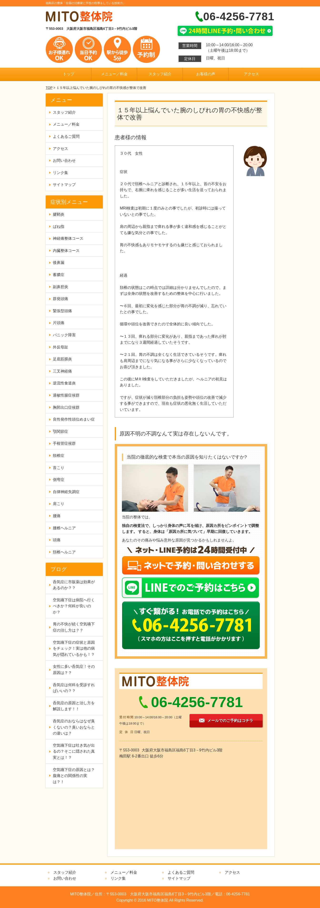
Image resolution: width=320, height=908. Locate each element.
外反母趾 (60, 347)
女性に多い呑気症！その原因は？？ (74, 669)
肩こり (58, 504)
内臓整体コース (66, 251)
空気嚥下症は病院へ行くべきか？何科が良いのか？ (74, 606)
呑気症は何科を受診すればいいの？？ (74, 688)
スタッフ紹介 (160, 74)
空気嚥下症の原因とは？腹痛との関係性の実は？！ (74, 776)
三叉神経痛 (62, 371)
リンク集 (60, 173)
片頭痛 (58, 323)
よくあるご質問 (66, 136)
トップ (68, 74)
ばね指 (58, 226)
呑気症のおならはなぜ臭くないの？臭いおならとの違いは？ (74, 727)
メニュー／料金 (114, 74)
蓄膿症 (58, 275)
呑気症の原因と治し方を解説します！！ (74, 706)
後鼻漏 (58, 262)
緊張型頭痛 (62, 311)
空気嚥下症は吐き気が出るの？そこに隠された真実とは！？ (74, 751)
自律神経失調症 (66, 492)
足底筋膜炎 (62, 359)
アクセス (251, 74)
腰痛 (56, 516)
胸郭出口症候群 (66, 407)
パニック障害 (64, 335)
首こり (58, 468)
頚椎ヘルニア (64, 552)
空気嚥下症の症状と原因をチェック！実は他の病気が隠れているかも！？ (74, 648)
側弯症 (58, 480)
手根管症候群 (64, 443)
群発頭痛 (60, 299)
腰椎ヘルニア (64, 528)
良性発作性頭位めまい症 (74, 419)
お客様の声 (205, 74)
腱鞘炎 (58, 214)
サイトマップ (64, 185)
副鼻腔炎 (60, 287)
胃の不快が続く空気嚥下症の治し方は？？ (74, 627)
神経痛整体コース (68, 238)
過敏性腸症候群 (66, 395)
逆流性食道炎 (64, 383)
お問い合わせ (64, 160)
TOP (49, 88)
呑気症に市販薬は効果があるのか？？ (74, 585)
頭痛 (56, 540)
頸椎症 (58, 456)
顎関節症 (60, 431)
